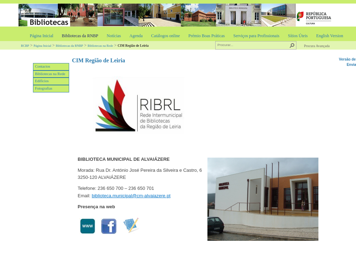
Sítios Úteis (298, 35)
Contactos (42, 66)
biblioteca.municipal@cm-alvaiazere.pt (131, 195)
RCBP (25, 45)
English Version (329, 35)
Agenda (136, 35)
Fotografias (43, 88)
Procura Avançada (316, 46)
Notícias (114, 35)
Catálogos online (165, 35)
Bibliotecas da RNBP (80, 35)
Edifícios (42, 81)
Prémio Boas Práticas (206, 35)
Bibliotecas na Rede (100, 45)
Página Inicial (41, 35)
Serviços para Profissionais (256, 35)
